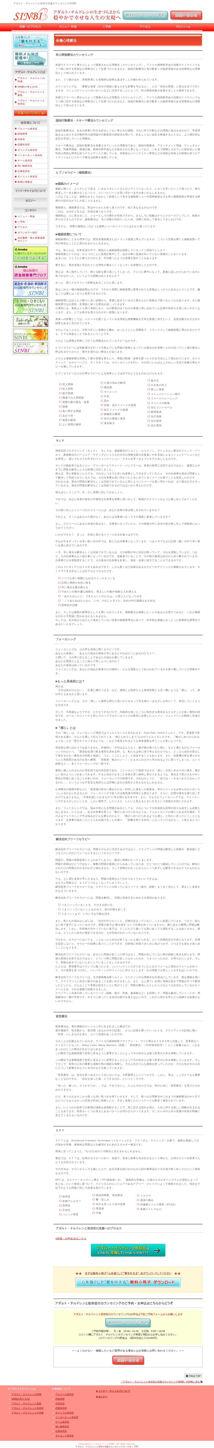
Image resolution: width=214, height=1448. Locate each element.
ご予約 (21, 221)
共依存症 (60, 1403)
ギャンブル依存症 (27, 150)
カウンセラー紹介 (27, 232)
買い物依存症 (25, 166)
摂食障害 (23, 134)
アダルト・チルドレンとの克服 (27, 1412)
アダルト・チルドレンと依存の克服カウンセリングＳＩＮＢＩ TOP (107, 1447)
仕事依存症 (24, 171)
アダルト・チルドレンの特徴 (26, 1394)
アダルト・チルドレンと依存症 (27, 1408)
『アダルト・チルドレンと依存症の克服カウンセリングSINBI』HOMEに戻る (160, 1381)
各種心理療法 (25, 182)
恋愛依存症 (24, 144)
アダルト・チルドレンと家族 (26, 1403)
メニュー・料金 (26, 216)
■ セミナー (101, 1396)
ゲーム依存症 (25, 160)
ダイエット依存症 (27, 176)
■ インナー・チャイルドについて (113, 1391)
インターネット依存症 (30, 155)
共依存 (21, 139)
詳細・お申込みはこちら (71, 1238)
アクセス (23, 227)
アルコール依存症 (27, 128)
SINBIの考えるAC (28, 86)
